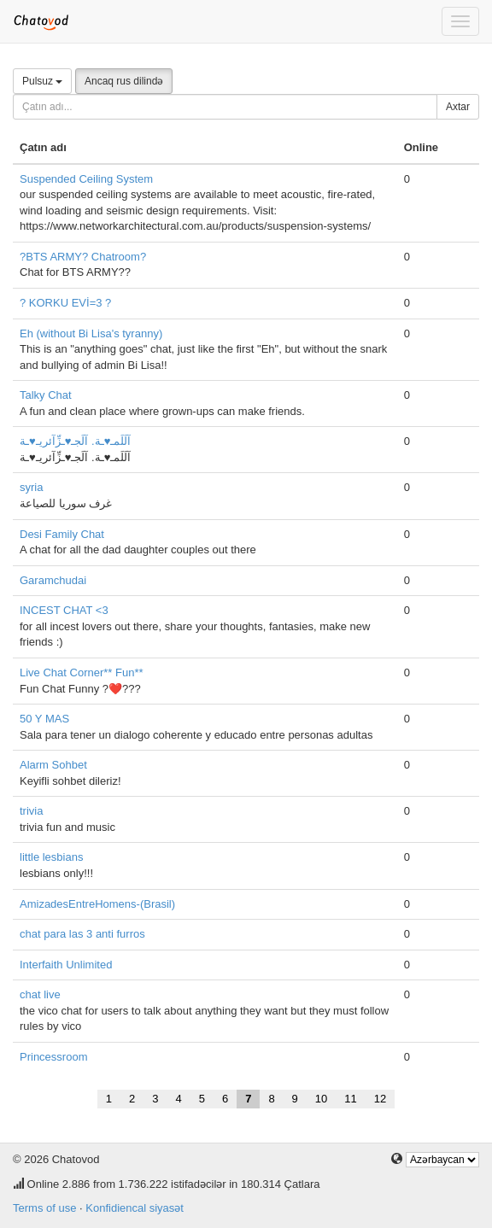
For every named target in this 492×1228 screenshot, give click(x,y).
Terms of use (44, 1208)
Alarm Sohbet (53, 764)
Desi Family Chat (62, 534)
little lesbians (51, 857)
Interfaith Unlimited (66, 964)
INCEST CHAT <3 (64, 610)
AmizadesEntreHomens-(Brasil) (97, 904)
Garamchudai (53, 580)
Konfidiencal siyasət (134, 1208)
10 (321, 1098)
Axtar (458, 107)
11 (350, 1098)
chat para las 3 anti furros (82, 933)
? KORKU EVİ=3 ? (65, 302)
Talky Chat (46, 395)
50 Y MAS (44, 718)
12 (380, 1098)
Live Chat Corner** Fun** (82, 672)
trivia (31, 810)
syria (31, 487)
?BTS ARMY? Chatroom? (83, 256)
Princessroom (53, 1056)
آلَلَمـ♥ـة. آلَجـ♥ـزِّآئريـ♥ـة (75, 441)
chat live (40, 994)
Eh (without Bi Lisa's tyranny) (91, 333)
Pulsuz (42, 81)
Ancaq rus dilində (124, 81)
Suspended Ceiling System (86, 179)
